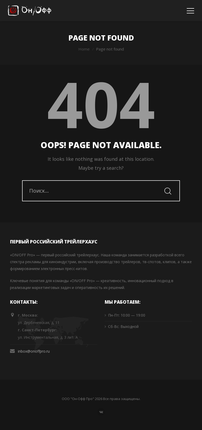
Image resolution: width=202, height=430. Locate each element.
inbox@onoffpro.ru (34, 351)
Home (84, 49)
